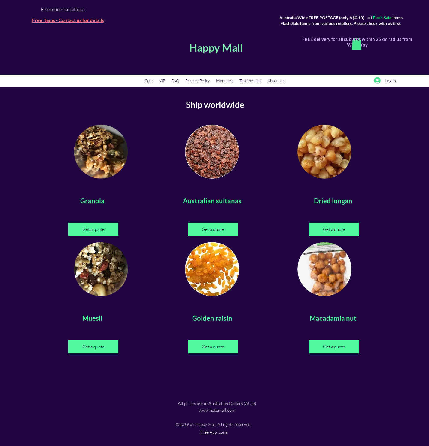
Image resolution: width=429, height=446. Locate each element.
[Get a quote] (93, 229)
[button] (356, 44)
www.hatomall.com (217, 410)
